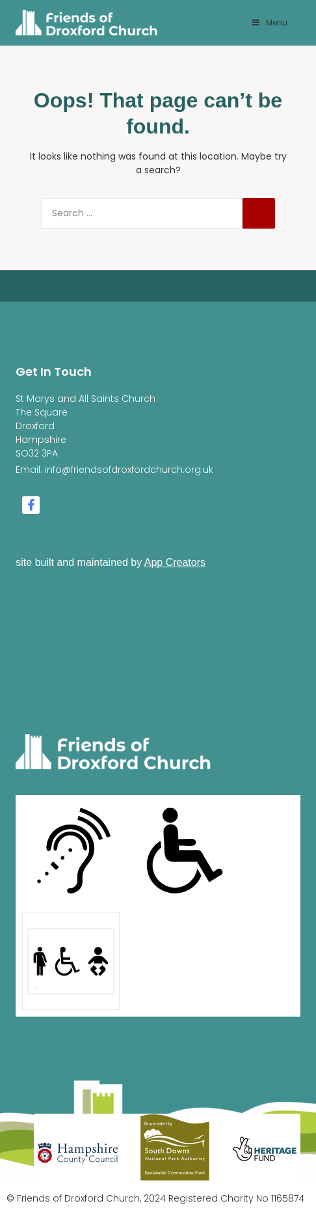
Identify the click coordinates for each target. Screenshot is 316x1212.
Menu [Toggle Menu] (269, 22)
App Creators (174, 562)
